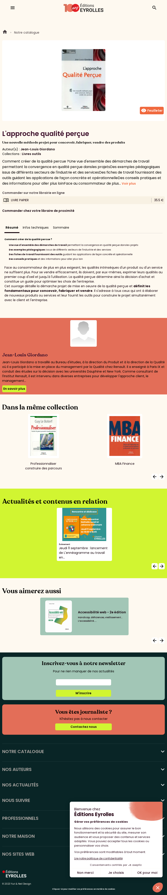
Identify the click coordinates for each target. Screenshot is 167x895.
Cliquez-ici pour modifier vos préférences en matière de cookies (83, 889)
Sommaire (61, 227)
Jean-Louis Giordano (38, 149)
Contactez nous (83, 727)
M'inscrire (83, 693)
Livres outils (31, 154)
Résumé (12, 227)
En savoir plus (14, 388)
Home (5, 32)
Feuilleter (152, 110)
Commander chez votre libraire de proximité (38, 210)
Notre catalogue (26, 32)
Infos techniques (36, 227)
